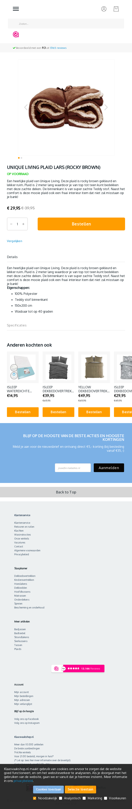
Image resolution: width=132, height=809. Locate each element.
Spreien (18, 603)
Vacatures (19, 542)
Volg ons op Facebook (26, 719)
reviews (58, 47)
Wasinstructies (22, 534)
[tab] (66, 257)
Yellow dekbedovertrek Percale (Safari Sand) (92, 389)
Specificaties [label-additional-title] (17, 325)
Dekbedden (20, 587)
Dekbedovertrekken (24, 575)
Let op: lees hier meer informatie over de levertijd (43, 760)
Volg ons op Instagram (26, 722)
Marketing (95, 798)
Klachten (19, 530)
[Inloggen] (104, 9)
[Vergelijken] (14, 241)
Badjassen (20, 629)
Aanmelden (109, 468)
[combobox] (66, 23)
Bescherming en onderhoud (29, 607)
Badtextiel (19, 633)
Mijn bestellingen (23, 696)
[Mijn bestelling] (116, 9)
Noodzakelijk (47, 798)
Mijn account (21, 692)
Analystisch (72, 798)
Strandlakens (21, 637)
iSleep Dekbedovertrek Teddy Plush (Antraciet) (57, 389)
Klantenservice (22, 522)
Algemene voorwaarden (27, 550)
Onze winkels (21, 538)
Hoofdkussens (22, 591)
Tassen (18, 645)
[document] (66, 775)
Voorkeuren (117, 798)
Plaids (17, 649)
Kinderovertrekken (24, 579)
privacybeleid (23, 781)
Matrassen (20, 595)
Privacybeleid (21, 554)
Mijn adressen (22, 700)
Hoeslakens (20, 583)
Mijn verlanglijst (23, 703)
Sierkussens (20, 641)
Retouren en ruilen (24, 526)
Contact (18, 546)
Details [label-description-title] (12, 257)
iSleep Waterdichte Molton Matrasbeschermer (22, 389)
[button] (26, 107)
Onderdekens (21, 599)
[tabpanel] (23, 385)
